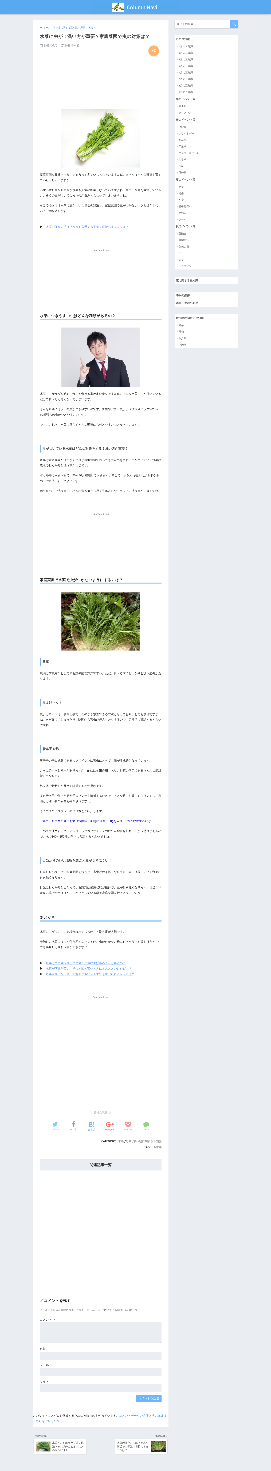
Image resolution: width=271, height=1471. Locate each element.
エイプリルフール (189, 153)
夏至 (181, 187)
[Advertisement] (101, 81)
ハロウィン (185, 266)
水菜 (121, 1141)
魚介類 (182, 339)
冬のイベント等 (186, 99)
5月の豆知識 (186, 65)
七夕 (181, 200)
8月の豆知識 (186, 85)
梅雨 (181, 193)
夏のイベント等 (186, 180)
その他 (182, 346)
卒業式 (182, 146)
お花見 (182, 140)
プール (182, 219)
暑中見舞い (185, 206)
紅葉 (181, 260)
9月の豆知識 (186, 92)
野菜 (128, 1141)
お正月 (182, 106)
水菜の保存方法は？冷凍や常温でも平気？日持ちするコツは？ (87, 227)
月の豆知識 (183, 39)
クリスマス (185, 113)
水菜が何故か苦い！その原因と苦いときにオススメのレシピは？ (89, 968)
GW (181, 166)
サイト (44, 1381)
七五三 (182, 253)
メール (44, 1365)
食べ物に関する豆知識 (148, 1141)
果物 (181, 333)
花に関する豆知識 (187, 281)
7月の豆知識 (186, 79)
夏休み (182, 213)
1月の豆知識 (186, 46)
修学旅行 (184, 240)
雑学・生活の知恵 (187, 304)
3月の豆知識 (186, 52)
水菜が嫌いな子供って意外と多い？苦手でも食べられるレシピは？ (90, 974)
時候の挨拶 (183, 296)
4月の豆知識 (186, 59)
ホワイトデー (186, 133)
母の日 (182, 173)
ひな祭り (184, 127)
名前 (43, 1349)
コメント (48, 1319)
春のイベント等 (186, 120)
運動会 (182, 234)
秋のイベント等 (186, 227)
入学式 (182, 159)
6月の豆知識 (186, 72)
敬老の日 (184, 247)
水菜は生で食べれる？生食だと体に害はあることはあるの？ (86, 963)
